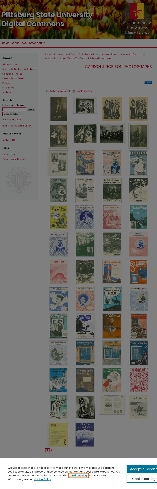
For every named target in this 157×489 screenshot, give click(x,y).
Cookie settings (78, 475)
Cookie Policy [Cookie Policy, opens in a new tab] (42, 479)
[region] (78, 473)
